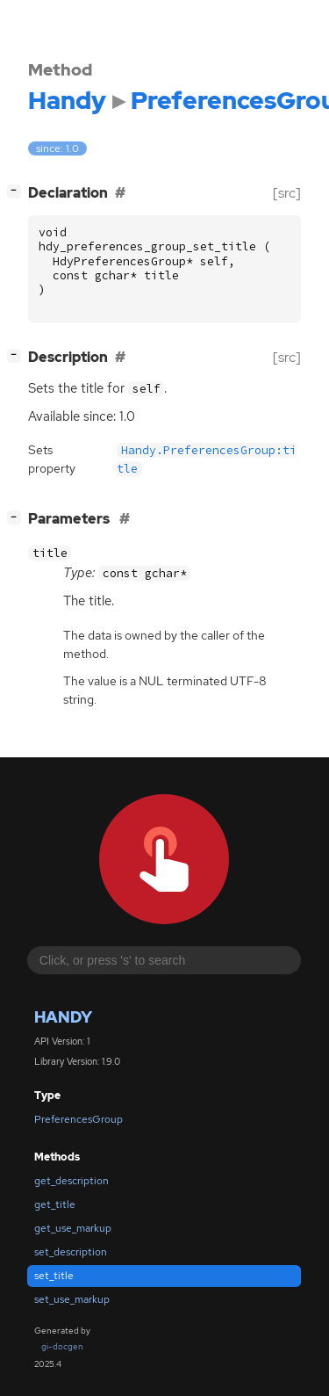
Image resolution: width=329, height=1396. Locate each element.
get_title (54, 1204)
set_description (70, 1252)
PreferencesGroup (78, 1119)
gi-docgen (62, 1346)
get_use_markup (72, 1228)
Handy (63, 1017)
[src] (287, 193)
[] (17, 191)
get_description (71, 1181)
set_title (54, 1276)
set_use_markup (72, 1299)
